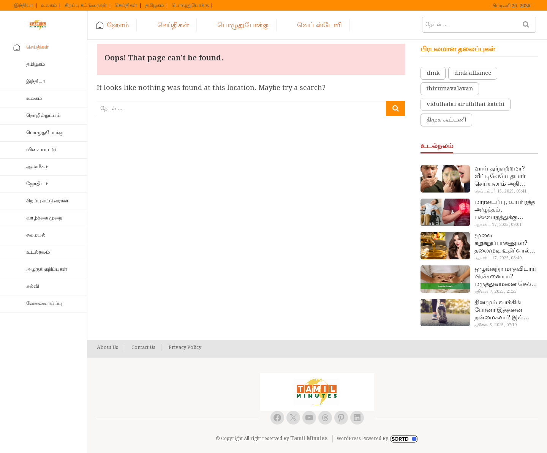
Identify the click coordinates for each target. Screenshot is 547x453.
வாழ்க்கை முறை (44, 218)
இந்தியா (23, 5)
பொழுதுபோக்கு (190, 5)
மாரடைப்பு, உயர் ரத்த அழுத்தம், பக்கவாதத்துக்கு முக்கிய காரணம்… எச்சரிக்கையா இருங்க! (505, 210)
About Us (107, 348)
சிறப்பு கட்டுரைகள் (86, 5)
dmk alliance (472, 73)
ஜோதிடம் (37, 184)
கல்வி (32, 286)
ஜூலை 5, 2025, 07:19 (495, 325)
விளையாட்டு (41, 150)
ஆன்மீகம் (37, 167)
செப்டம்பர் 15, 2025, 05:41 (500, 191)
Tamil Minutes (308, 438)
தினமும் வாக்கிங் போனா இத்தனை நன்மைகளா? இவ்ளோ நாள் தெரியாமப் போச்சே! (505, 310)
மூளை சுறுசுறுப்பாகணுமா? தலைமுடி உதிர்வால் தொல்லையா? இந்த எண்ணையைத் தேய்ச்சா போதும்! (502, 243)
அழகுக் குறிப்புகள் (46, 269)
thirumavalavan (450, 88)
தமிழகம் (154, 5)
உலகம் (49, 5)
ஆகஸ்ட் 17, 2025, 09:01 (498, 224)
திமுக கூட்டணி (446, 120)
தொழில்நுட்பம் (43, 116)
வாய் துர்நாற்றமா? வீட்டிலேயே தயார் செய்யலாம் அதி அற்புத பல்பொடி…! (502, 176)
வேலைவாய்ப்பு (44, 304)
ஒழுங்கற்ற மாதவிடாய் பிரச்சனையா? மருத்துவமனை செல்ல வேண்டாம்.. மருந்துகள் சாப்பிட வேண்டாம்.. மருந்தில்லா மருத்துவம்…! (505, 276)
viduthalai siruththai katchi (465, 104)
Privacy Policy (185, 348)
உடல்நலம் (38, 252)
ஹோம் (118, 25)
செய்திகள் (126, 5)
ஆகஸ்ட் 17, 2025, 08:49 (498, 258)
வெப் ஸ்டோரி (319, 25)
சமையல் (36, 235)
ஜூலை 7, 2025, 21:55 (495, 291)
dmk (433, 73)
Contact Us (143, 348)
